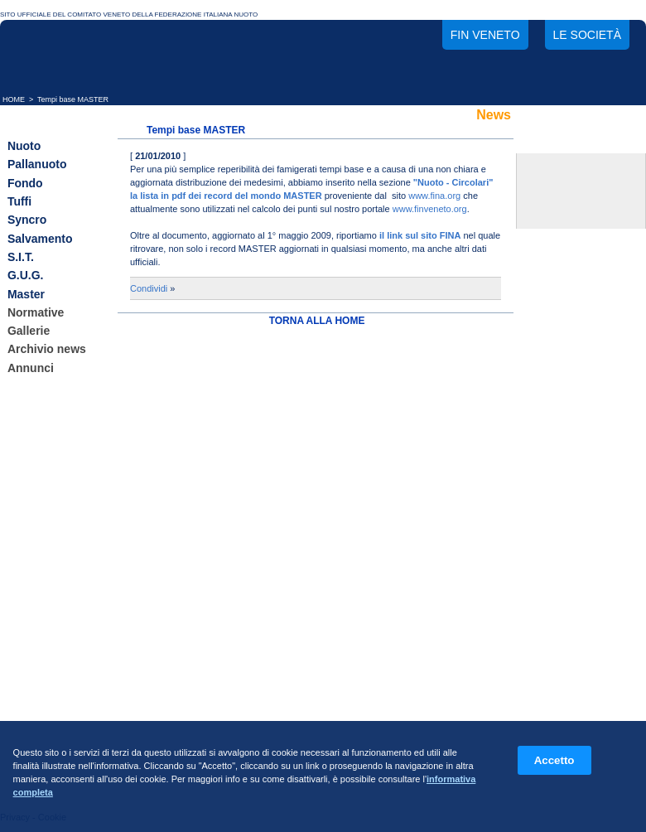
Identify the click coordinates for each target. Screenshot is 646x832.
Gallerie (28, 330)
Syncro (26, 220)
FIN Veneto (485, 34)
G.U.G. (25, 276)
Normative (35, 312)
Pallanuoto (37, 165)
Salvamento (40, 238)
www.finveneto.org (430, 209)
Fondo (25, 183)
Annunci (30, 368)
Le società (587, 34)
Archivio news (46, 349)
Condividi (148, 288)
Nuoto (24, 145)
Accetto (554, 760)
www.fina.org (434, 196)
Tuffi (19, 201)
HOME (13, 99)
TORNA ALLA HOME (317, 321)
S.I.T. (20, 257)
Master (26, 294)
